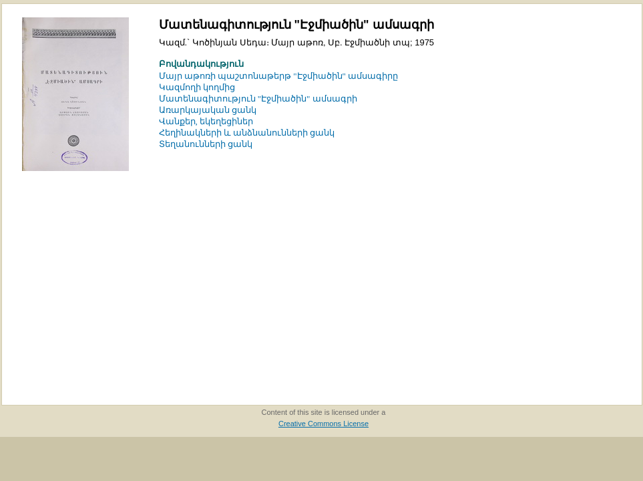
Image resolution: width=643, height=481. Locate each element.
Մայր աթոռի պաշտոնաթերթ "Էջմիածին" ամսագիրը (279, 76)
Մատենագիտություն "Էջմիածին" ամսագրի (258, 99)
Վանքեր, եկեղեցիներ (206, 121)
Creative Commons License (323, 424)
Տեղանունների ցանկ (205, 144)
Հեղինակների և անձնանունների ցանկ (247, 133)
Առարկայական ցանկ (207, 110)
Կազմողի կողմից (197, 87)
